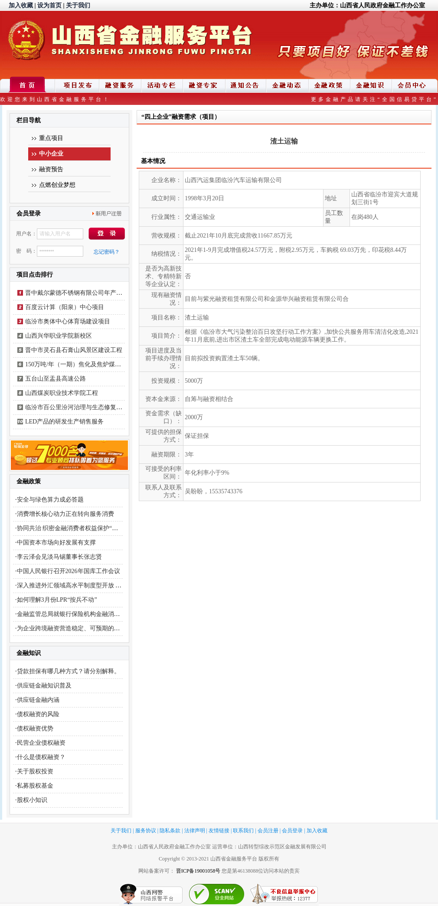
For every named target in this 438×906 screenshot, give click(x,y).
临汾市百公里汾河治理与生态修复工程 (76, 407)
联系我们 (243, 831)
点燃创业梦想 (57, 185)
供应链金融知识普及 (44, 685)
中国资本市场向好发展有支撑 (56, 542)
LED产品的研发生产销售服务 (64, 421)
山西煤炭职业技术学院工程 (61, 393)
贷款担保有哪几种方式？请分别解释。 (68, 671)
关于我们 (78, 5)
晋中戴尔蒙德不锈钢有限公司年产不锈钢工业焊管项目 (98, 293)
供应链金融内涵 (38, 700)
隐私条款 (170, 831)
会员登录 (292, 831)
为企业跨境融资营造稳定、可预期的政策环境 (77, 628)
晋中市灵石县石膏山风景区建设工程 (73, 350)
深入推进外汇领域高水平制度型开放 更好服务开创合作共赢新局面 (106, 585)
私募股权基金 (35, 785)
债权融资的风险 (38, 714)
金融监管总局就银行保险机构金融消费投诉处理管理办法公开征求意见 (111, 614)
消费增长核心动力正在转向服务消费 (65, 514)
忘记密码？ (107, 252)
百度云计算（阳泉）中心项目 (64, 307)
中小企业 (51, 153)
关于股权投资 (35, 771)
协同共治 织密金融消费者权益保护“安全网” (75, 528)
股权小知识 (32, 800)
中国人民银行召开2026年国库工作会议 (68, 571)
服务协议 (145, 831)
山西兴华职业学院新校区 (58, 335)
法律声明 (194, 831)
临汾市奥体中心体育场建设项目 (67, 321)
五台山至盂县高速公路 (55, 378)
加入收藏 (21, 5)
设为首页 (49, 5)
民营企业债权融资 (41, 743)
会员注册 (268, 831)
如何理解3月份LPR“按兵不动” (57, 599)
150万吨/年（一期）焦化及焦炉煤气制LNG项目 (88, 364)
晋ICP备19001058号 (198, 871)
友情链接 (219, 831)
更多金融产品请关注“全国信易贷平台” (374, 99)
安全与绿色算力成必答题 (50, 499)
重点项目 (51, 138)
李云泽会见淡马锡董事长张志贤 (59, 557)
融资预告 (51, 169)
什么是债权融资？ (41, 757)
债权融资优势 (35, 728)
